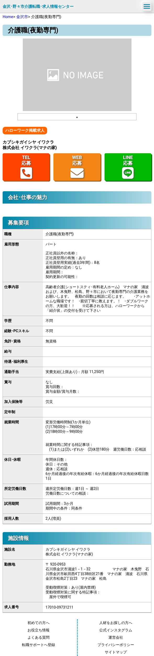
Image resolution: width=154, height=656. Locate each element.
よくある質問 (39, 637)
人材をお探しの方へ (115, 623)
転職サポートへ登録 (38, 645)
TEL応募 (26, 167)
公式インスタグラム (115, 630)
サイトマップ (116, 652)
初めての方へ (39, 623)
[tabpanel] (77, 75)
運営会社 (115, 637)
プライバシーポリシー (115, 645)
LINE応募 (128, 167)
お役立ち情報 (39, 630)
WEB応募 (77, 167)
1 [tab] (77, 117)
